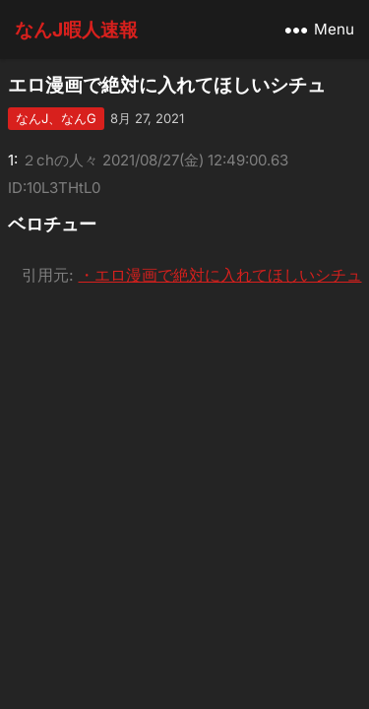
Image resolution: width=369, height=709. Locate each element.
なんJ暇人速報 (76, 29)
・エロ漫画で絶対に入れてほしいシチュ (220, 275)
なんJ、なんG (56, 118)
